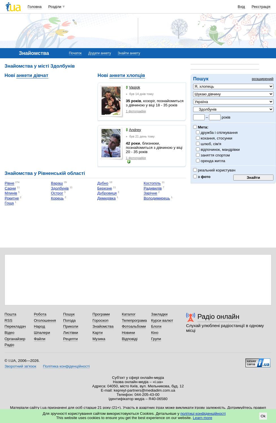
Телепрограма (134, 320)
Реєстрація (261, 7)
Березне (104, 188)
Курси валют (162, 320)
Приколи (70, 326)
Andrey (133, 130)
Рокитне (12, 198)
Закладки (159, 314)
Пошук (69, 314)
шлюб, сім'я (211, 144)
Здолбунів (60, 188)
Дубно (102, 183)
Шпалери (42, 332)
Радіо (9, 345)
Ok (263, 416)
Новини (128, 332)
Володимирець (157, 198)
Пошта (10, 314)
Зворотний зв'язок (20, 366)
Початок (75, 53)
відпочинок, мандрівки (220, 149)
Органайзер (15, 339)
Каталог (129, 314)
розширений (262, 79)
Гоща (9, 203)
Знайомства (103, 326)
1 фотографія (136, 111)
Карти (97, 332)
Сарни (10, 188)
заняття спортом (215, 155)
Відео (9, 332)
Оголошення (45, 320)
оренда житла (213, 161)
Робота (40, 314)
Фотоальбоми (134, 326)
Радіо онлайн (218, 316)
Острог (57, 193)
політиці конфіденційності (203, 413)
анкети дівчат (32, 75)
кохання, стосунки (216, 138)
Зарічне (150, 193)
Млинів (11, 193)
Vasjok (133, 87)
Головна (35, 7)
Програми (101, 314)
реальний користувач (214, 170)
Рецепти (70, 339)
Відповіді (130, 339)
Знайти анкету (129, 53)
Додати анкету (99, 53)
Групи (156, 339)
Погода (69, 320)
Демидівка (106, 198)
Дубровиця (107, 193)
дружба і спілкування (219, 132)
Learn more (202, 418)
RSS (8, 320)
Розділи (54, 7)
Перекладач (15, 326)
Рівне (9, 183)
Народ (39, 326)
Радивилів (153, 188)
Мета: (200, 127)
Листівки (70, 332)
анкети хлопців (127, 75)
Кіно (154, 332)
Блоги (156, 326)
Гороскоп (100, 320)
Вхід (241, 7)
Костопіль (152, 183)
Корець (57, 198)
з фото (201, 177)
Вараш (57, 183)
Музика (98, 339)
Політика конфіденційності (66, 366)
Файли (40, 339)
